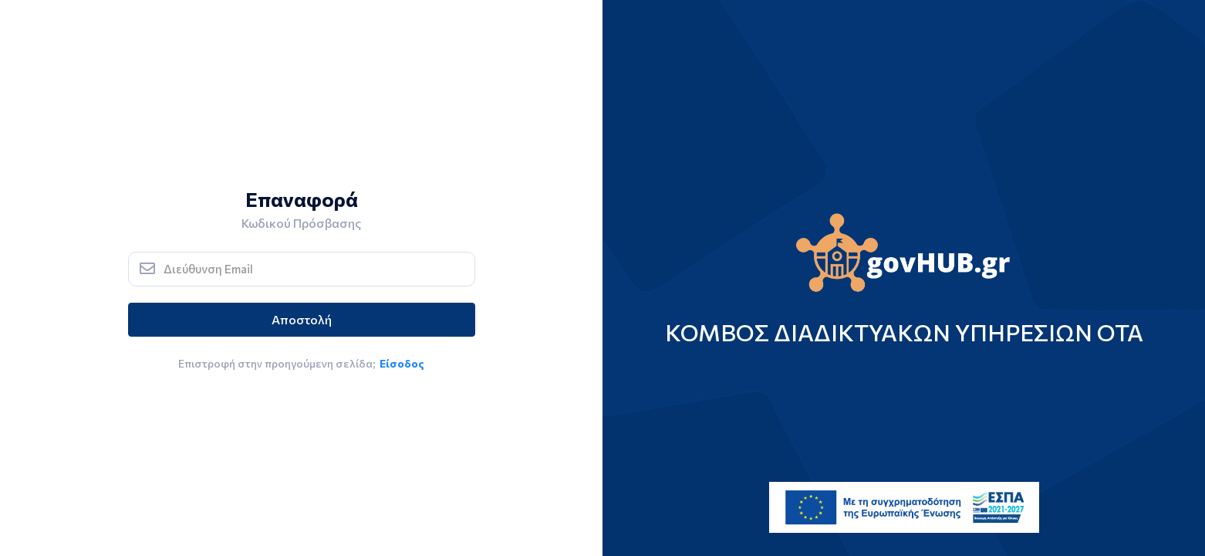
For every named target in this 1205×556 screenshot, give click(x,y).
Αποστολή (302, 319)
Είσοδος (402, 363)
